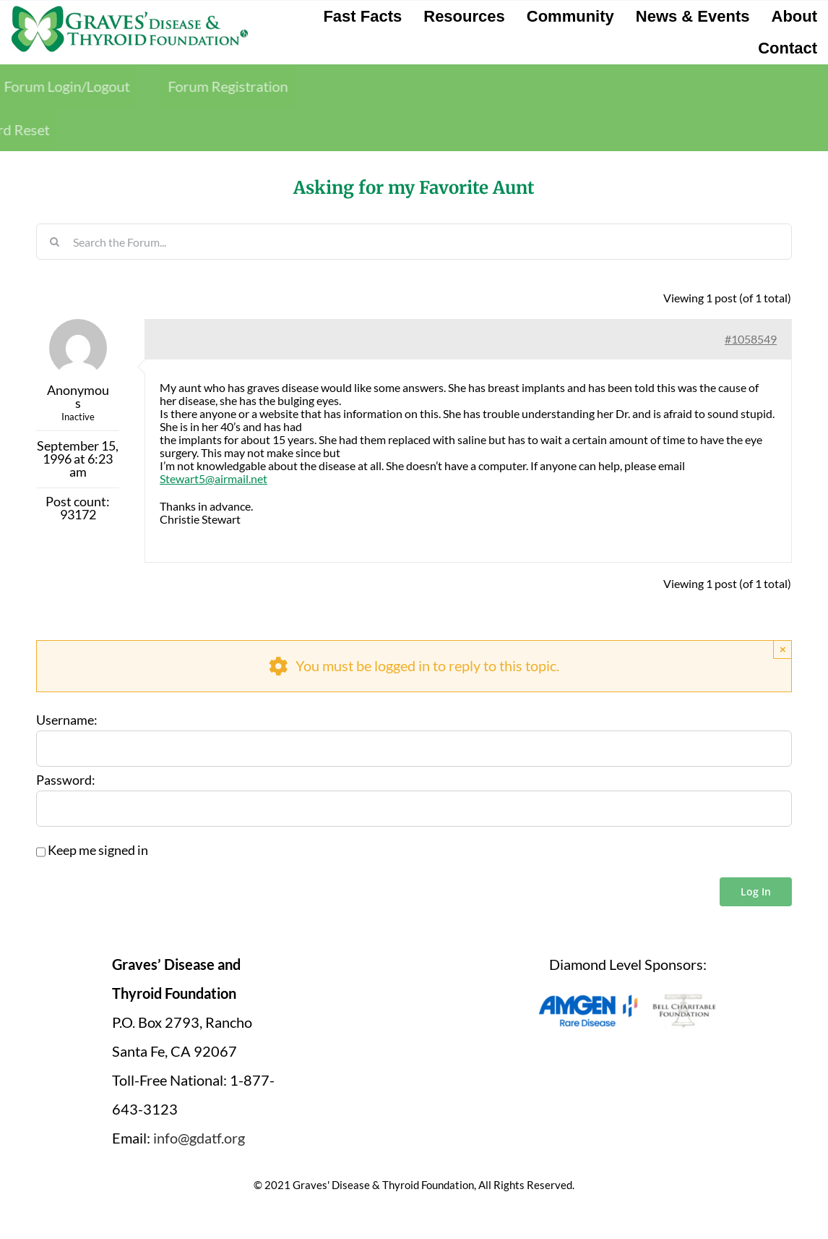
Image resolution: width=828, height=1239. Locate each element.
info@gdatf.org (199, 1137)
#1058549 (751, 339)
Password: (65, 780)
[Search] (54, 241)
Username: (67, 720)
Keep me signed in (98, 850)
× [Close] (783, 649)
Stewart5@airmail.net (213, 478)
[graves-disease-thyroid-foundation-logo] (130, 11)
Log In (756, 891)
